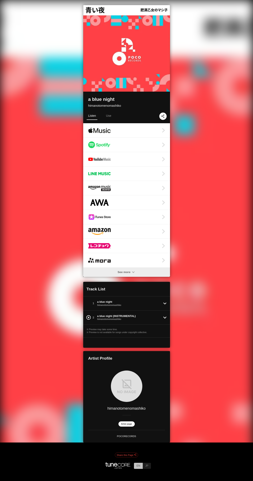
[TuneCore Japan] (118, 467)
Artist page (126, 424)
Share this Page (126, 455)
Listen (92, 115)
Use (108, 115)
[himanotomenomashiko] (126, 386)
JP (146, 465)
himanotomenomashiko (104, 105)
